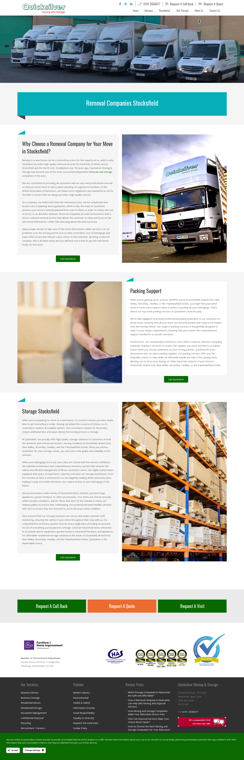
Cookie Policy (80, 728)
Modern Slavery (81, 692)
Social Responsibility (84, 712)
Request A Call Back (181, 4)
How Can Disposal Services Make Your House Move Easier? (148, 720)
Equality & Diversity (83, 717)
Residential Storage (31, 707)
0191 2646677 (151, 4)
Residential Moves (31, 702)
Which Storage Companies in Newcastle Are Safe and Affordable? (149, 694)
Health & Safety (81, 702)
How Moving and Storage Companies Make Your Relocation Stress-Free (148, 712)
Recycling (26, 722)
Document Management (34, 712)
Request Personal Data (85, 722)
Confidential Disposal (32, 717)
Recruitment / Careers (33, 728)
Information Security (84, 707)
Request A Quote (213, 4)
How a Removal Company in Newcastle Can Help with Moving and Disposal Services (149, 703)
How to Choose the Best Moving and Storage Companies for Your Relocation (149, 728)
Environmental (80, 697)
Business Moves (29, 692)
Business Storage (30, 697)
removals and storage (100, 171)
